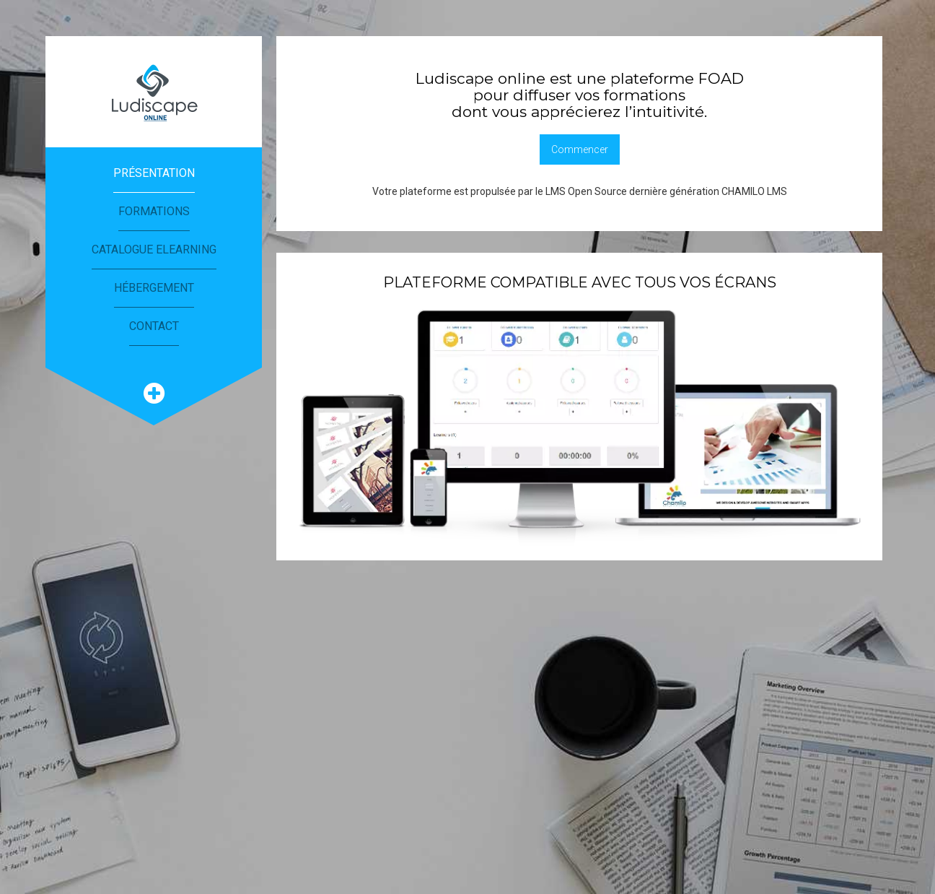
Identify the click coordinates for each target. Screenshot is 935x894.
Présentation (154, 173)
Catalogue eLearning (154, 249)
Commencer (579, 149)
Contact (154, 326)
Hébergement (154, 288)
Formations (154, 211)
